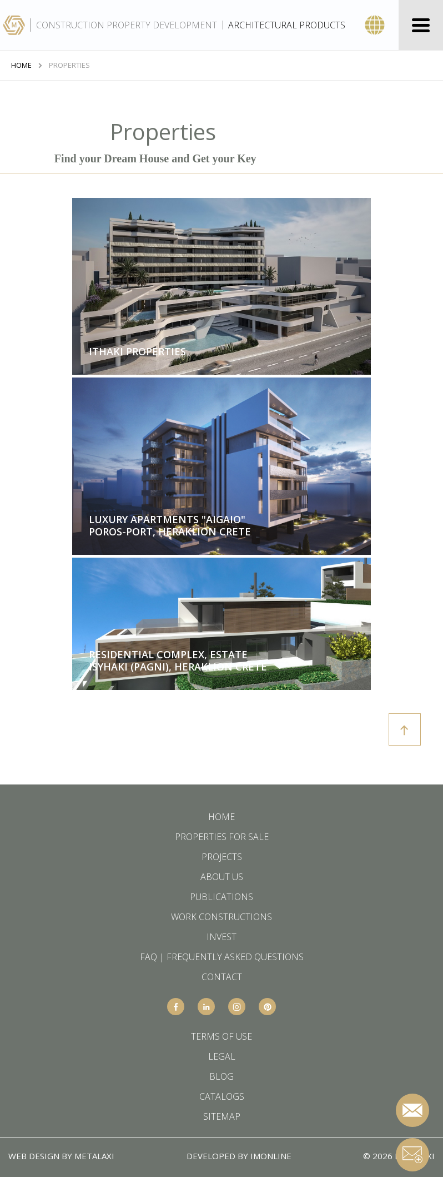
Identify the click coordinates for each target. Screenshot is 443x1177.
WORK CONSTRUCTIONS (221, 916)
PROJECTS (222, 856)
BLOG (221, 1076)
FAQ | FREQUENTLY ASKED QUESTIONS (222, 956)
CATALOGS (221, 1096)
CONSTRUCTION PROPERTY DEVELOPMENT (126, 25)
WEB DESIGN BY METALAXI (61, 1156)
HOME (21, 65)
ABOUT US (221, 876)
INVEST (221, 936)
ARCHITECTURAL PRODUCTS (286, 25)
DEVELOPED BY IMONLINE (239, 1156)
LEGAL (221, 1056)
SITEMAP (221, 1116)
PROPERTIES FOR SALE (222, 836)
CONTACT (222, 976)
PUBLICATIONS (221, 896)
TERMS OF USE (221, 1036)
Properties (69, 65)
